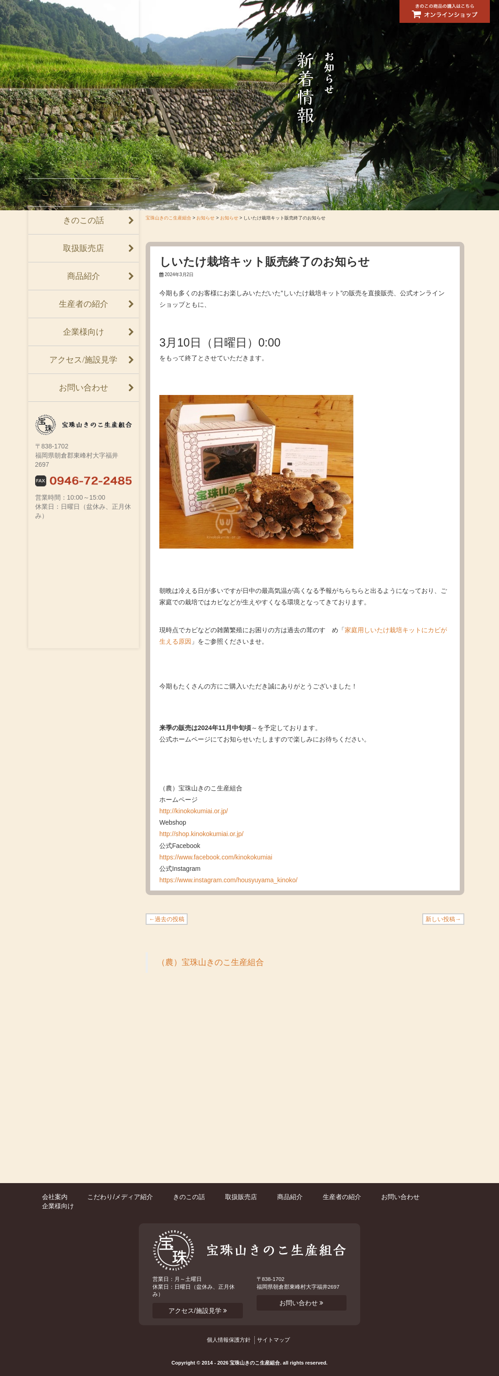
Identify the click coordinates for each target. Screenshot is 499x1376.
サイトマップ (273, 1340)
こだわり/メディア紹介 (83, 192)
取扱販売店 (83, 248)
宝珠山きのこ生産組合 (168, 217)
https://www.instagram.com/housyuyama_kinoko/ (228, 880)
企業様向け (83, 331)
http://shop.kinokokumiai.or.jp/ (201, 833)
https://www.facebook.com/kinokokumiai (215, 857)
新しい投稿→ (443, 919)
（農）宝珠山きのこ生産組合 (210, 962)
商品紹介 (83, 276)
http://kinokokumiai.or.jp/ (193, 811)
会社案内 (83, 164)
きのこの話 (83, 220)
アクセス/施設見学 (83, 359)
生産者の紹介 (83, 304)
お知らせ (205, 217)
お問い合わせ (83, 387)
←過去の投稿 (166, 919)
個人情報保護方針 (229, 1340)
